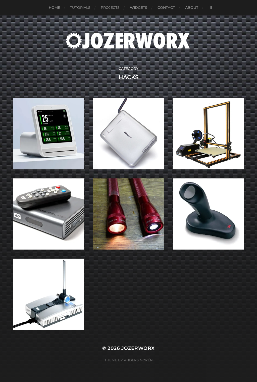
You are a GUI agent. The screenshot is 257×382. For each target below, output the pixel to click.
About (191, 7)
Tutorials (80, 7)
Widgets (138, 7)
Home (54, 7)
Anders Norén (138, 360)
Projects (110, 7)
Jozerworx (138, 348)
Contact (166, 7)
